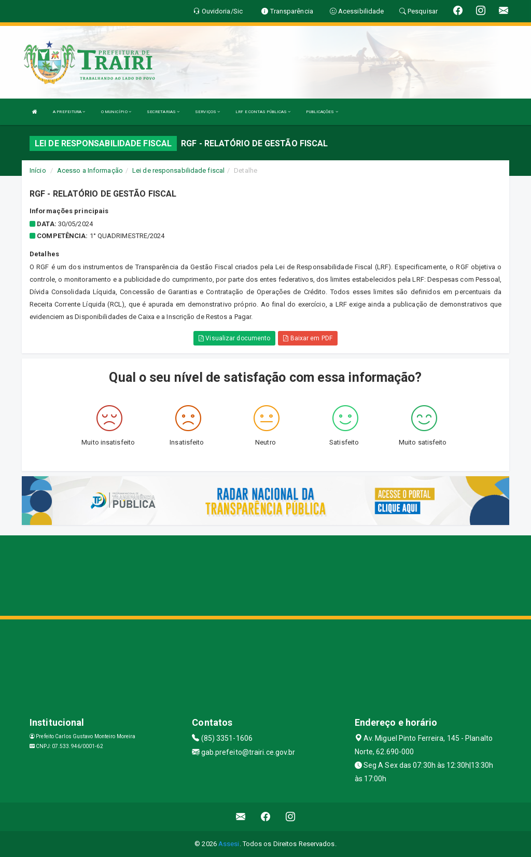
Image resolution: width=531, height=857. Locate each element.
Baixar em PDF (307, 338)
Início (38, 170)
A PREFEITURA (69, 111)
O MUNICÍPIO (116, 111)
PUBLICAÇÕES (322, 111)
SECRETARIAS (163, 111)
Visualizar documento (234, 338)
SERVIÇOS (207, 111)
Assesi (229, 844)
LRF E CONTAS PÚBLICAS (262, 111)
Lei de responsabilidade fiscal (178, 170)
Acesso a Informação (90, 170)
